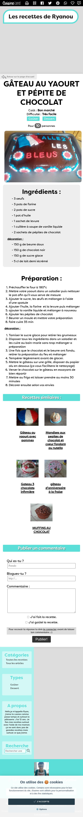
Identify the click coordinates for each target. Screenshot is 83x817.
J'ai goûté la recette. (41, 622)
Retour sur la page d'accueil (20, 76)
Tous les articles (15, 663)
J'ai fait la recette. (42, 617)
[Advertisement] (41, 50)
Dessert (14, 688)
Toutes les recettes (16, 659)
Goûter (14, 684)
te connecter (50, 629)
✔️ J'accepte (41, 801)
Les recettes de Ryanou (41, 16)
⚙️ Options (41, 809)
